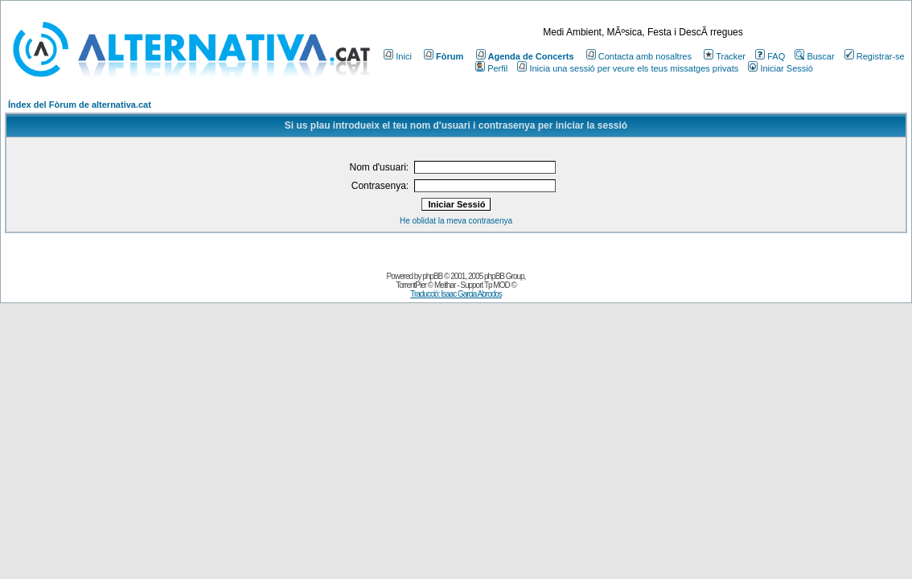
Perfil (491, 68)
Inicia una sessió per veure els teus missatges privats (627, 68)
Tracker (725, 56)
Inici (398, 56)
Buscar (814, 56)
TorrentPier (411, 285)
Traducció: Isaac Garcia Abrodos (456, 294)
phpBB (432, 276)
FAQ (770, 56)
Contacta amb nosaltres (639, 56)
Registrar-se (874, 56)
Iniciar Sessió (780, 68)
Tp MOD (497, 285)
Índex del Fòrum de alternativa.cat (79, 104)
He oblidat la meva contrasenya (456, 220)
